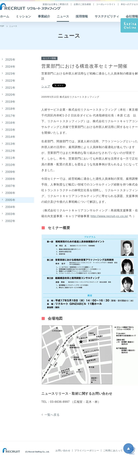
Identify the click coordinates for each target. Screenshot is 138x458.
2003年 (10, 214)
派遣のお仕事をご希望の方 (55, 4)
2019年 (10, 101)
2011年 (10, 157)
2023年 (10, 73)
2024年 (10, 66)
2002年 (10, 221)
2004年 (10, 206)
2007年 (10, 185)
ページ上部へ (128, 448)
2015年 (10, 129)
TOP (2, 26)
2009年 (10, 171)
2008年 (10, 178)
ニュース (13, 26)
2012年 (10, 150)
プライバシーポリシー (86, 450)
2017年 (10, 115)
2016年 (10, 122)
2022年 (10, 80)
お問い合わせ (63, 450)
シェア (45, 86)
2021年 (10, 87)
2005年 (10, 199)
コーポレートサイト (106, 4)
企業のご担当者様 (82, 4)
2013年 (10, 143)
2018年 (10, 108)
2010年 (10, 164)
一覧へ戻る (52, 414)
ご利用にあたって (113, 450)
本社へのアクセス (129, 4)
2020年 (10, 94)
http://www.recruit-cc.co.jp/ (109, 216)
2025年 (10, 59)
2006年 (10, 192)
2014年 (10, 136)
